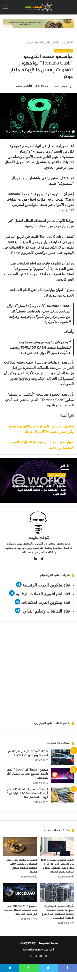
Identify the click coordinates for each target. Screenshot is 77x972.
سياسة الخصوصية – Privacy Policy (38, 942)
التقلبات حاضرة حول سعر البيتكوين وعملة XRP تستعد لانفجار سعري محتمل (21, 866)
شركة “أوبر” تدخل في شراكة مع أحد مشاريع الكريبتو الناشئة (28, 753)
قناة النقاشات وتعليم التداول (45, 611)
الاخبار (54, 42)
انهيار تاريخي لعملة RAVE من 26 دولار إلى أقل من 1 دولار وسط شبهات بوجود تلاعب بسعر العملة (57, 866)
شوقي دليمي (60, 86)
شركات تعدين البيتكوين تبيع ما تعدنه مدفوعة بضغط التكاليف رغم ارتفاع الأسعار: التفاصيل (58, 912)
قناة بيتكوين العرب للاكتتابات (45, 602)
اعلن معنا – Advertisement (38, 949)
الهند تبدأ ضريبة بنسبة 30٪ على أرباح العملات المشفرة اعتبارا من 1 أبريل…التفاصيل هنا (27, 793)
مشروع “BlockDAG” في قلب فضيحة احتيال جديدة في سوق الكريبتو (20, 910)
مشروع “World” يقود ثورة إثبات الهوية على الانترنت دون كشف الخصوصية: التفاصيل (39, 490)
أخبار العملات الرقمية (37, 42)
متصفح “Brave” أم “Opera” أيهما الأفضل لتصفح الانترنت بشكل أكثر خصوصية (27, 773)
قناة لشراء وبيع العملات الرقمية (43, 593)
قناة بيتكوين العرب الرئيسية (46, 585)
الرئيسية (66, 42)
